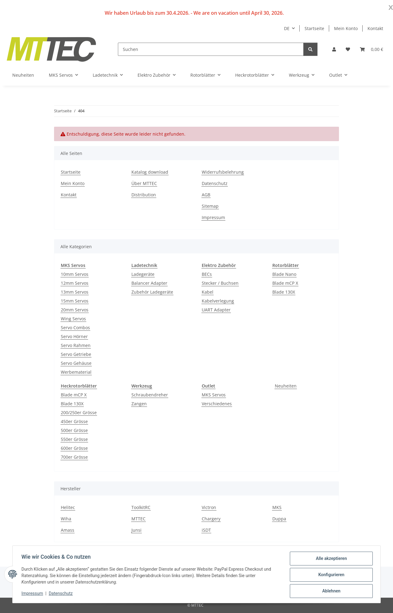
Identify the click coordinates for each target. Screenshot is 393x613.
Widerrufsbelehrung (223, 172)
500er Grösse (74, 430)
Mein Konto (346, 28)
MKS (277, 507)
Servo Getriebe (76, 354)
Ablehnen (330, 591)
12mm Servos (74, 283)
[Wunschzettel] (348, 49)
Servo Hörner (74, 336)
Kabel (207, 292)
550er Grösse (74, 439)
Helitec (68, 507)
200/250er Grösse (79, 412)
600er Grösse (74, 448)
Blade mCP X (285, 283)
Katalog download (149, 172)
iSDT (206, 530)
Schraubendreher (149, 395)
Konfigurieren (330, 575)
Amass (67, 530)
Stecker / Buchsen (220, 283)
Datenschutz (62, 594)
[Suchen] (211, 49)
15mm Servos (74, 301)
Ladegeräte (142, 274)
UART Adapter (216, 310)
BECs (207, 274)
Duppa (279, 519)
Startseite (314, 28)
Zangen (139, 404)
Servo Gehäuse (76, 363)
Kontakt (375, 28)
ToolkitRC (140, 507)
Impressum (33, 594)
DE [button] (287, 28)
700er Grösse (74, 457)
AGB (206, 195)
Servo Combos (75, 327)
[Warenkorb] (371, 49)
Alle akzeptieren (330, 559)
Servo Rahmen (76, 345)
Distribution (143, 195)
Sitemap (210, 206)
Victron (209, 507)
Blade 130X (283, 292)
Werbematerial (76, 372)
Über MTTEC (144, 183)
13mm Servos (74, 292)
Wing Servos (73, 319)
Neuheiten (286, 386)
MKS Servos (214, 395)
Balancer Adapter (149, 283)
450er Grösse (74, 421)
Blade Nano (284, 274)
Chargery (211, 519)
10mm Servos (74, 274)
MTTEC (138, 519)
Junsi (136, 530)
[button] (334, 49)
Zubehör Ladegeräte (152, 292)
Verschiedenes (217, 404)
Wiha (66, 519)
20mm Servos (74, 310)
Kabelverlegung (218, 301)
